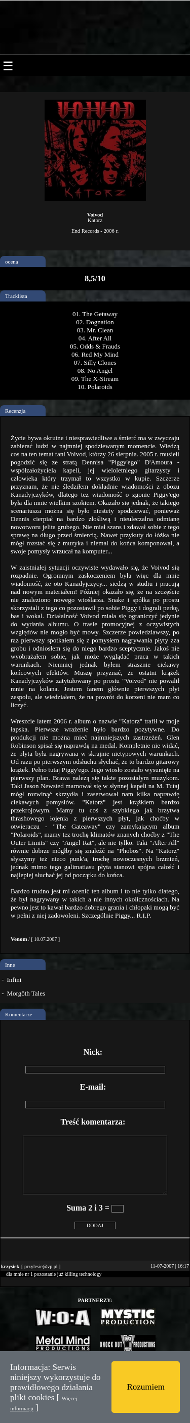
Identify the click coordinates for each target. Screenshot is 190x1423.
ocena (11, 261)
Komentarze (18, 1014)
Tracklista (16, 296)
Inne (10, 965)
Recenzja (15, 411)
